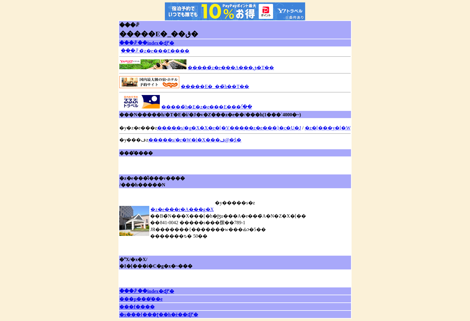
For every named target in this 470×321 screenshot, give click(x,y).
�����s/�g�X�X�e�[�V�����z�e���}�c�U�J (229, 127)
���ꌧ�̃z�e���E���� (155, 50)
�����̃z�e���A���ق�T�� (231, 67)
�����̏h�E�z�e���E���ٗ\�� (206, 106)
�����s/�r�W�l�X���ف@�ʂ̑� (195, 139)
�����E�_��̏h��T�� (214, 86)
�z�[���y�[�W (328, 127)
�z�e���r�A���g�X (182, 209)
